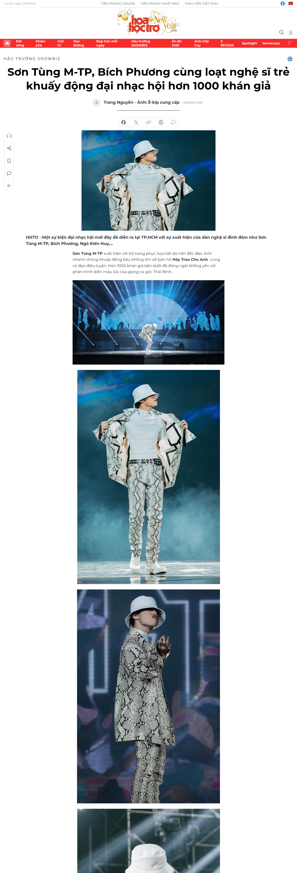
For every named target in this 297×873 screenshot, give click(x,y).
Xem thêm (289, 43)
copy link (148, 122)
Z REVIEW (227, 43)
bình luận (173, 122)
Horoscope (271, 43)
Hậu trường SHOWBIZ (140, 43)
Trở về (9, 186)
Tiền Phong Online (118, 4)
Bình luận (9, 173)
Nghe (9, 136)
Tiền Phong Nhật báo (160, 4)
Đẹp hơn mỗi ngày (106, 43)
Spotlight (249, 43)
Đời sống (20, 43)
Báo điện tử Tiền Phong (148, 21)
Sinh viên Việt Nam (201, 4)
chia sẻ (123, 122)
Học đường (78, 43)
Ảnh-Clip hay (202, 43)
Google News (289, 58)
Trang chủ (7, 43)
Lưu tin (9, 161)
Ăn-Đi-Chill (177, 43)
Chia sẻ (9, 148)
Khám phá (40, 43)
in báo (161, 122)
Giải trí (60, 43)
